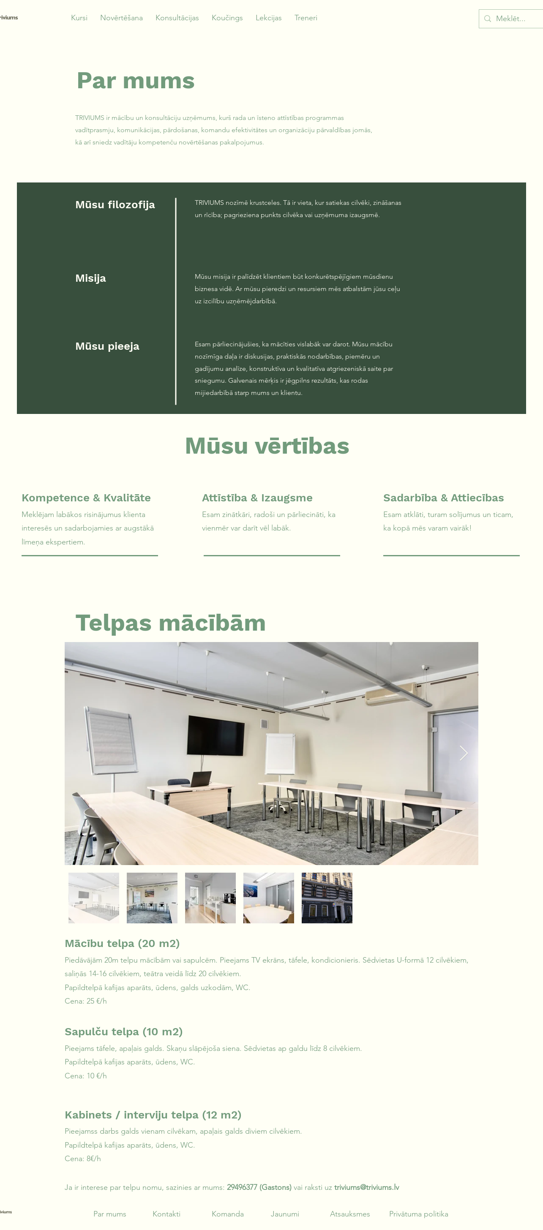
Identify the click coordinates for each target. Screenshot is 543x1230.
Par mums (109, 1214)
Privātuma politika (418, 1214)
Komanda (228, 1214)
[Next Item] (464, 754)
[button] (79, 18)
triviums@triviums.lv (366, 1187)
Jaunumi (285, 1214)
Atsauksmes (350, 1214)
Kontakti (166, 1214)
